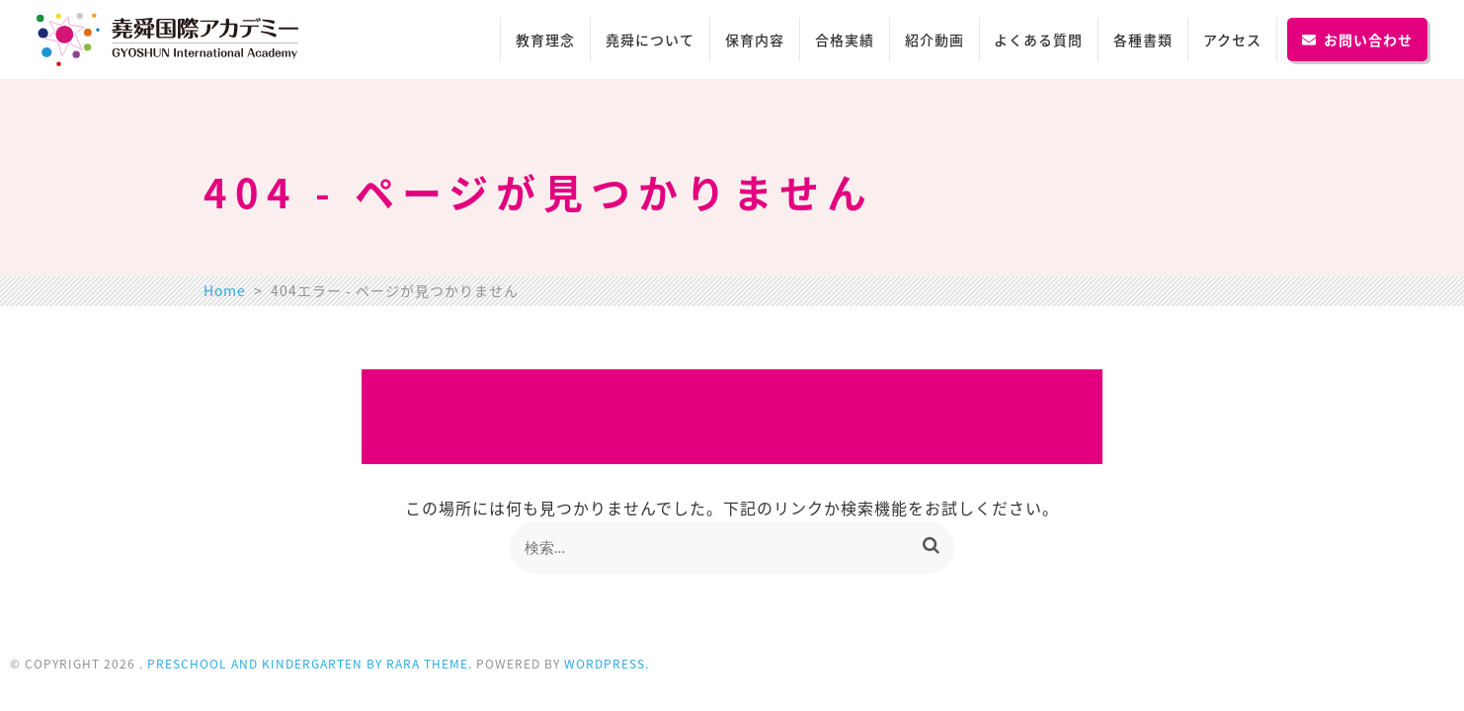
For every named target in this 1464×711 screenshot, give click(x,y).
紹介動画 (934, 39)
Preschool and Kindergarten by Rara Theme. (309, 663)
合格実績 (844, 39)
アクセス (1232, 39)
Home (224, 290)
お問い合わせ (1357, 39)
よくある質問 (1038, 39)
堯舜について (650, 39)
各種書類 (1143, 39)
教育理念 (545, 39)
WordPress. (606, 663)
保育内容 (754, 39)
